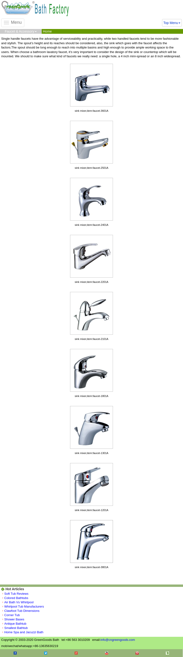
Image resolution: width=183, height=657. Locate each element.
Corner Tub (12, 615)
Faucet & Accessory (21, 31)
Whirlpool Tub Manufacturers (24, 606)
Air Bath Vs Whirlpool (19, 602)
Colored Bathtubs (16, 598)
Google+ (76, 653)
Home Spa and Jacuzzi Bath (23, 632)
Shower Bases (14, 619)
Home (47, 31)
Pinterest (137, 653)
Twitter (45, 653)
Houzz (167, 653)
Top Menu (171, 23)
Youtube (106, 653)
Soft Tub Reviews (16, 593)
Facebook (15, 653)
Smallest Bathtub (16, 628)
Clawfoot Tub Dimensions (21, 611)
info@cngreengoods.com (118, 640)
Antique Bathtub (15, 623)
